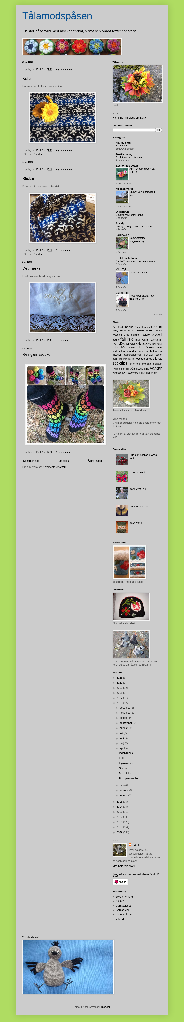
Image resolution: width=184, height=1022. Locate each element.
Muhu (131, 330)
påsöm (131, 359)
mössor (117, 354)
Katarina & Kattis (139, 272)
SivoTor (150, 330)
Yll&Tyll (120, 919)
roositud (140, 358)
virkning (144, 372)
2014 (119, 806)
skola (149, 358)
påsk (115, 358)
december (126, 707)
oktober (124, 717)
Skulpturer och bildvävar (129, 157)
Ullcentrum (123, 211)
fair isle (127, 339)
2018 (119, 693)
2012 (119, 817)
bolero (146, 334)
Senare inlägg (31, 460)
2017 (119, 698)
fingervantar (142, 339)
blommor (135, 334)
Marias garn (123, 142)
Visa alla (158, 315)
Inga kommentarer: (66, 69)
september (126, 723)
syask (115, 369)
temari (121, 368)
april (122, 748)
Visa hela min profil (124, 866)
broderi (157, 334)
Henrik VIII (147, 327)
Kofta (27, 78)
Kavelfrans (135, 523)
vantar (156, 368)
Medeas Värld (124, 188)
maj (122, 743)
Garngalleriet (123, 905)
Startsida (63, 460)
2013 (119, 811)
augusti (124, 728)
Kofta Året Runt (138, 489)
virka (135, 373)
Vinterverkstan (124, 914)
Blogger (105, 1007)
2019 (119, 687)
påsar (159, 354)
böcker (116, 339)
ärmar (154, 373)
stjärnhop (135, 363)
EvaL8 (136, 845)
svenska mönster (152, 363)
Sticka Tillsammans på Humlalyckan (136, 261)
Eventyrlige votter (127, 165)
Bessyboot (122, 145)
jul (127, 343)
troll (127, 369)
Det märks (31, 268)
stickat (157, 358)
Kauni (158, 327)
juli (122, 733)
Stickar (28, 178)
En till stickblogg (126, 258)
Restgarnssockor (37, 354)
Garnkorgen (123, 910)
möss (158, 351)
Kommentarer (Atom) (55, 467)
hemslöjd (119, 343)
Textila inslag (124, 154)
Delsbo (129, 327)
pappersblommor (132, 354)
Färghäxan (122, 235)
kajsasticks (143, 343)
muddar (131, 351)
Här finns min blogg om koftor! (130, 117)
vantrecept (118, 373)
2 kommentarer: (64, 250)
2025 (119, 677)
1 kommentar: (63, 340)
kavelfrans (157, 344)
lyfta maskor (128, 347)
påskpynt (123, 359)
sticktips (120, 363)
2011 (119, 822)
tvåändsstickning (139, 368)
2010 (119, 827)
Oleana (140, 330)
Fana (137, 327)
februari (124, 790)
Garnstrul (122, 292)
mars (123, 785)
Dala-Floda (118, 327)
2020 (119, 682)
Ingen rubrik (126, 753)
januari (124, 795)
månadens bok (145, 351)
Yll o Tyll (121, 269)
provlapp (148, 354)
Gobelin (38, 154)
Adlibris (120, 901)
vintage (128, 372)
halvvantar (156, 339)
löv (140, 347)
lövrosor (149, 347)
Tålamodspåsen (57, 15)
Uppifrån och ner (139, 506)
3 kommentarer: (64, 452)
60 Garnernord (124, 896)
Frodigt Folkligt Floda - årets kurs (134, 226)
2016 (119, 703)
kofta (115, 347)
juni (122, 738)
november (126, 712)
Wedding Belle (121, 334)
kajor (132, 343)
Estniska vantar (138, 472)
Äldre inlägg (95, 460)
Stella (159, 330)
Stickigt (121, 223)
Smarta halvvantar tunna (129, 214)
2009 (119, 832)
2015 (119, 801)
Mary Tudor (119, 330)
